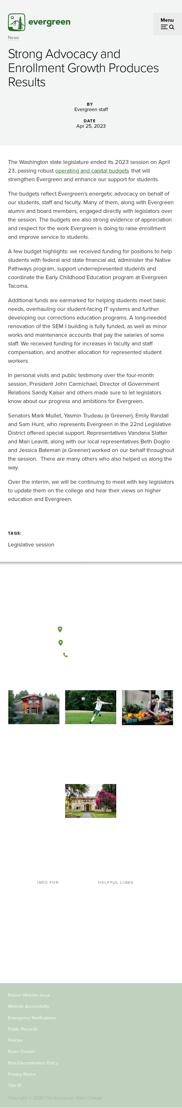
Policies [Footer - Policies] (15, 1040)
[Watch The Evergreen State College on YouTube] (84, 676)
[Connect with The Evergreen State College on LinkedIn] (110, 676)
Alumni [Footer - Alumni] (45, 964)
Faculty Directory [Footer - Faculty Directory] (117, 902)
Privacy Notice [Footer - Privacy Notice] (22, 1074)
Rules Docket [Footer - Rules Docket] (21, 1051)
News (13, 37)
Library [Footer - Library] (105, 892)
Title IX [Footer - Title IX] (14, 1085)
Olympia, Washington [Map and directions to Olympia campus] (90, 628)
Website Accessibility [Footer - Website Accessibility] (28, 1006)
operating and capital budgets (92, 170)
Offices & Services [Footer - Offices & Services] (118, 913)
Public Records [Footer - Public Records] (23, 1029)
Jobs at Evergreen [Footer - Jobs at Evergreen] (118, 954)
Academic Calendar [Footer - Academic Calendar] (120, 933)
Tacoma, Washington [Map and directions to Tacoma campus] (90, 641)
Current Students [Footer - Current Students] (56, 892)
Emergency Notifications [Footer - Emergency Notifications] (32, 1018)
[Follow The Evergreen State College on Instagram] (97, 676)
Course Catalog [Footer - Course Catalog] (115, 923)
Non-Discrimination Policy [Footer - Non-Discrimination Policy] (33, 1063)
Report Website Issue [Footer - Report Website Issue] (29, 995)
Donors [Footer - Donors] (45, 954)
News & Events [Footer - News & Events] (114, 944)
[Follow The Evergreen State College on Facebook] (71, 676)
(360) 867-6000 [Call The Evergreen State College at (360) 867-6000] (90, 655)
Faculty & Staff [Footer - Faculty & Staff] (53, 944)
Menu (167, 20)
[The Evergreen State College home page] (90, 599)
